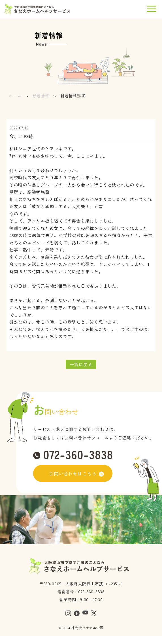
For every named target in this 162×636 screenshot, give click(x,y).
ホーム (15, 96)
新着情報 (41, 96)
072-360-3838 (91, 591)
